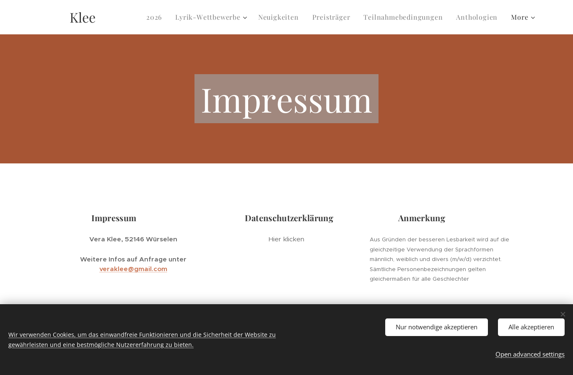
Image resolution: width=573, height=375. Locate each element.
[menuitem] (156, 17)
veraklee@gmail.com (133, 269)
